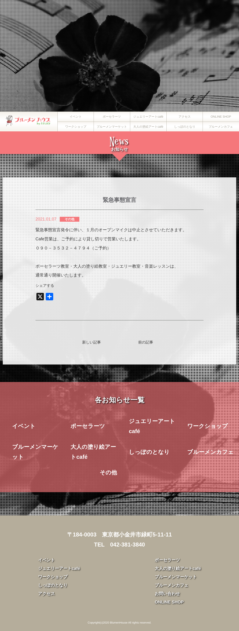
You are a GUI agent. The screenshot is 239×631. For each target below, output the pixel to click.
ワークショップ (75, 126)
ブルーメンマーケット (112, 126)
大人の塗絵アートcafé (148, 126)
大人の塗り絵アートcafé (93, 452)
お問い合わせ (167, 593)
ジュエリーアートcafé (148, 116)
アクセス (185, 116)
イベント (76, 116)
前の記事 (145, 342)
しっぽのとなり (184, 126)
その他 (69, 219)
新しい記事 (91, 342)
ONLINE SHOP (221, 116)
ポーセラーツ (112, 116)
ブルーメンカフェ (221, 126)
